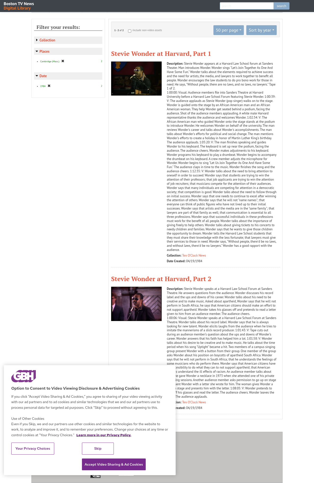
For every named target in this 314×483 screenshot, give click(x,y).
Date (43, 76)
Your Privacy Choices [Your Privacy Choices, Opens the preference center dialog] (32, 448)
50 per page (227, 30)
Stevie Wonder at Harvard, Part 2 (161, 278)
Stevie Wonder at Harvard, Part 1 (161, 53)
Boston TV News (19, 5)
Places (44, 51)
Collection (47, 40)
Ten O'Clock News (194, 255)
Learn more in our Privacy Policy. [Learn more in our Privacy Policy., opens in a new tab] (103, 435)
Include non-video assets (147, 30)
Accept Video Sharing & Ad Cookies (114, 464)
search (281, 6)
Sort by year (260, 30)
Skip (98, 448)
